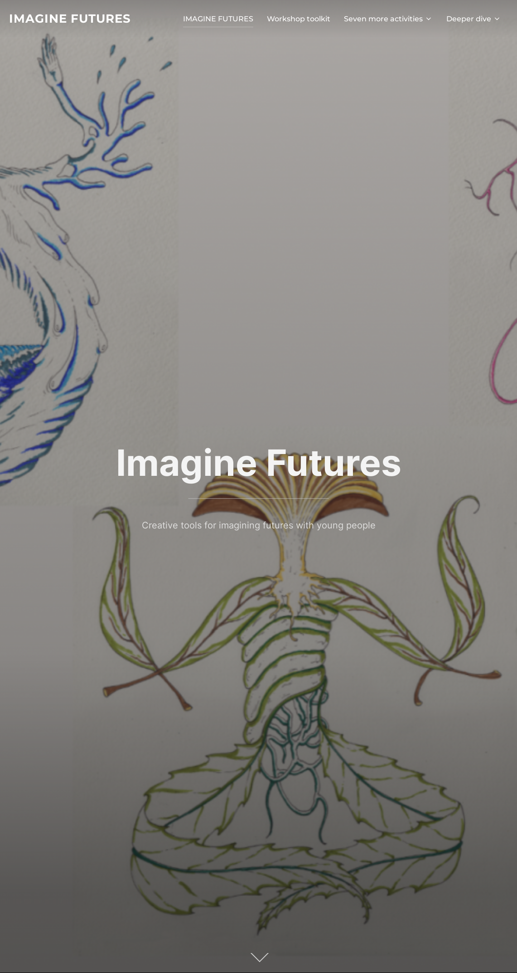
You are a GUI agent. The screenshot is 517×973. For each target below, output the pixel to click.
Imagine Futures (70, 18)
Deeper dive (473, 19)
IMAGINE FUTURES (218, 19)
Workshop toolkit (298, 19)
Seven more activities (388, 19)
